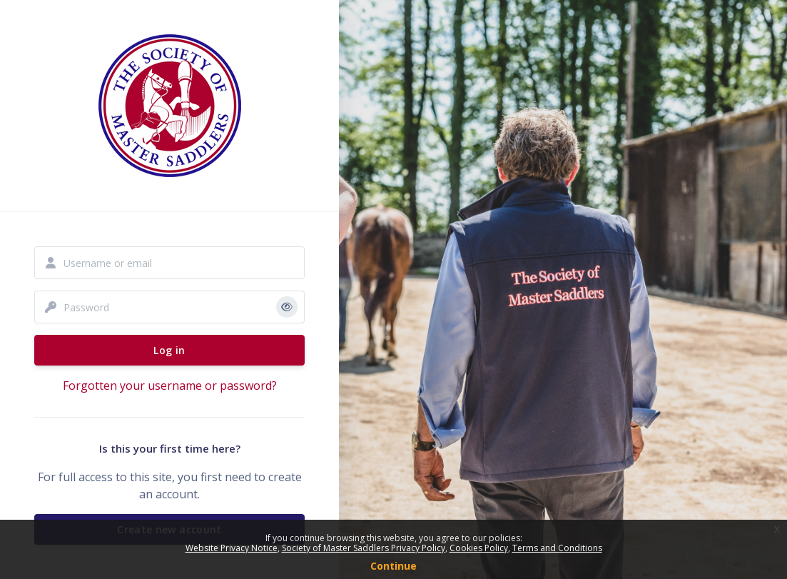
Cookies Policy (479, 548)
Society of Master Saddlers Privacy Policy (363, 548)
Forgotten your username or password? (170, 385)
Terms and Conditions (557, 548)
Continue (393, 566)
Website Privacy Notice (232, 548)
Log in (169, 350)
